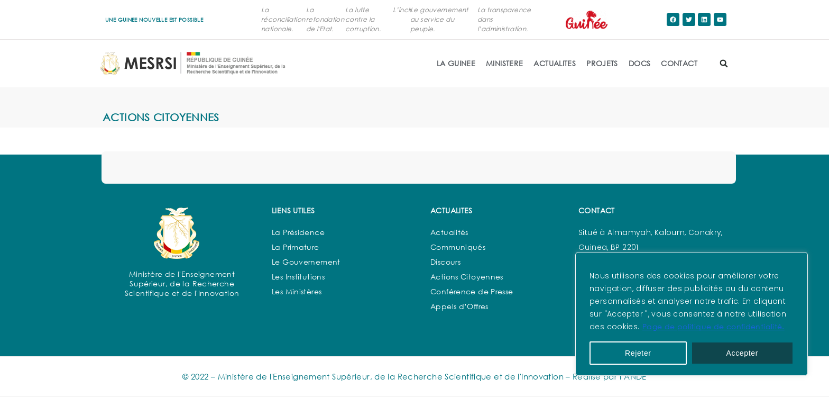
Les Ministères (296, 291)
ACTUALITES (554, 63)
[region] (691, 314)
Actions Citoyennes (466, 276)
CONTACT (679, 63)
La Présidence (298, 232)
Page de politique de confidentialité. (713, 326)
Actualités (449, 232)
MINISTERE (504, 63)
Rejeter (638, 353)
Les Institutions (298, 276)
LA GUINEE (456, 63)
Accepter (742, 353)
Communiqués (457, 246)
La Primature (295, 246)
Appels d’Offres (459, 306)
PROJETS (602, 63)
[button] (724, 63)
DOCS (640, 63)
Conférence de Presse (471, 291)
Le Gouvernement (306, 261)
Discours (445, 261)
